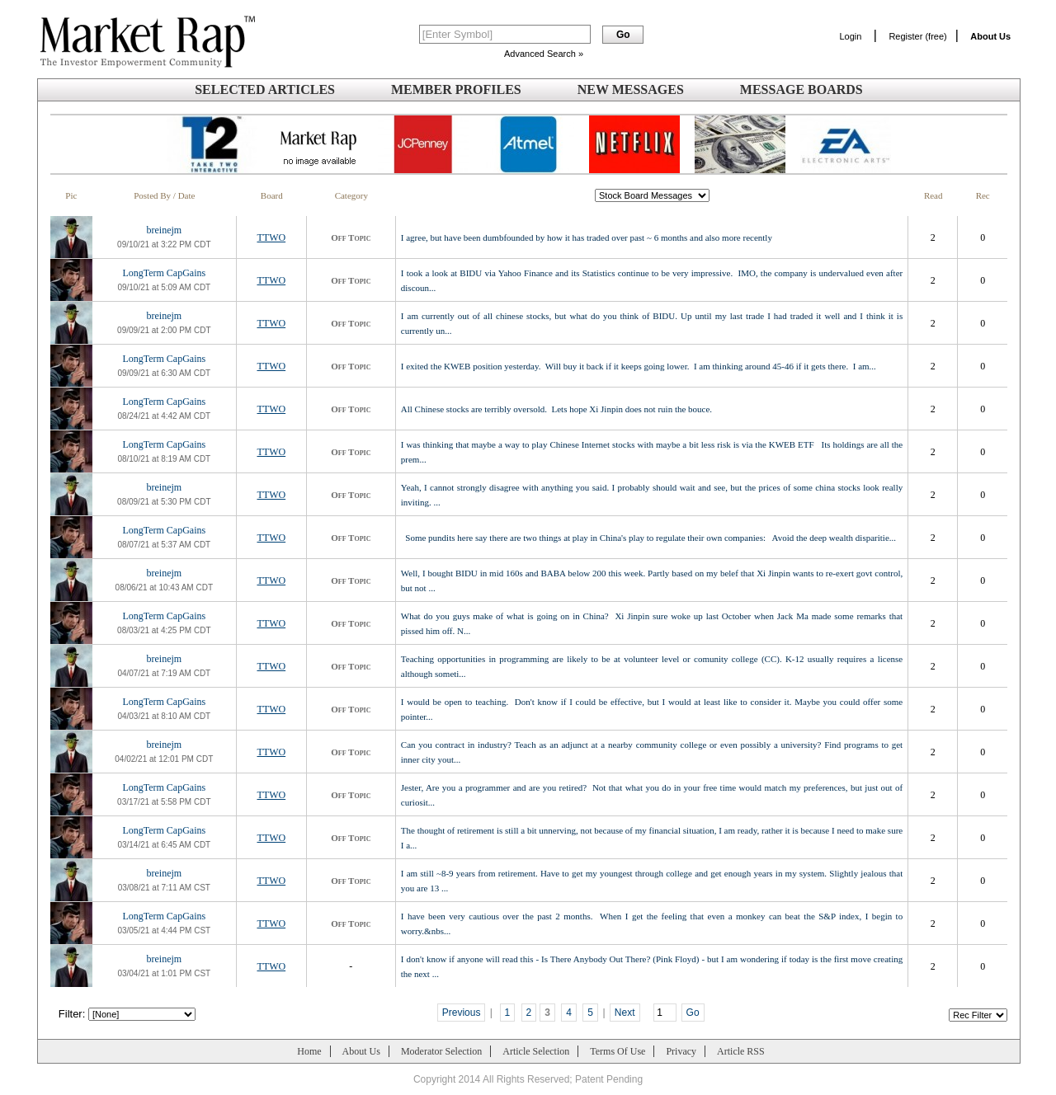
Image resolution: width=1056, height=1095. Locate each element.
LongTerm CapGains (163, 273)
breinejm (164, 230)
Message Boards (801, 89)
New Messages (631, 89)
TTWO (271, 237)
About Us (361, 1051)
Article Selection (535, 1051)
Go (693, 1012)
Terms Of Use (617, 1051)
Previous (461, 1012)
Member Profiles (456, 89)
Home (309, 1051)
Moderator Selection (441, 1051)
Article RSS (741, 1051)
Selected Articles (265, 89)
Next (625, 1012)
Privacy (681, 1051)
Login (850, 36)
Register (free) (917, 36)
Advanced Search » (543, 54)
